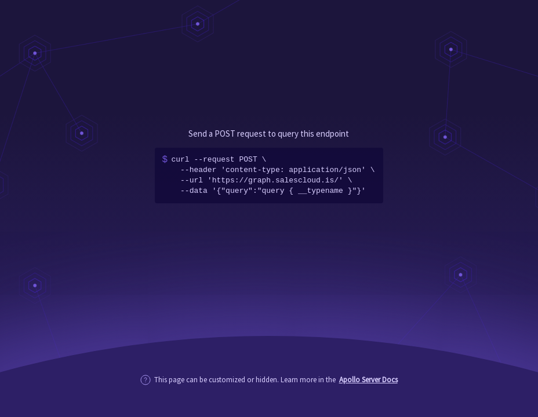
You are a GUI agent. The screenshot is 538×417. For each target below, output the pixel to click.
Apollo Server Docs (368, 380)
